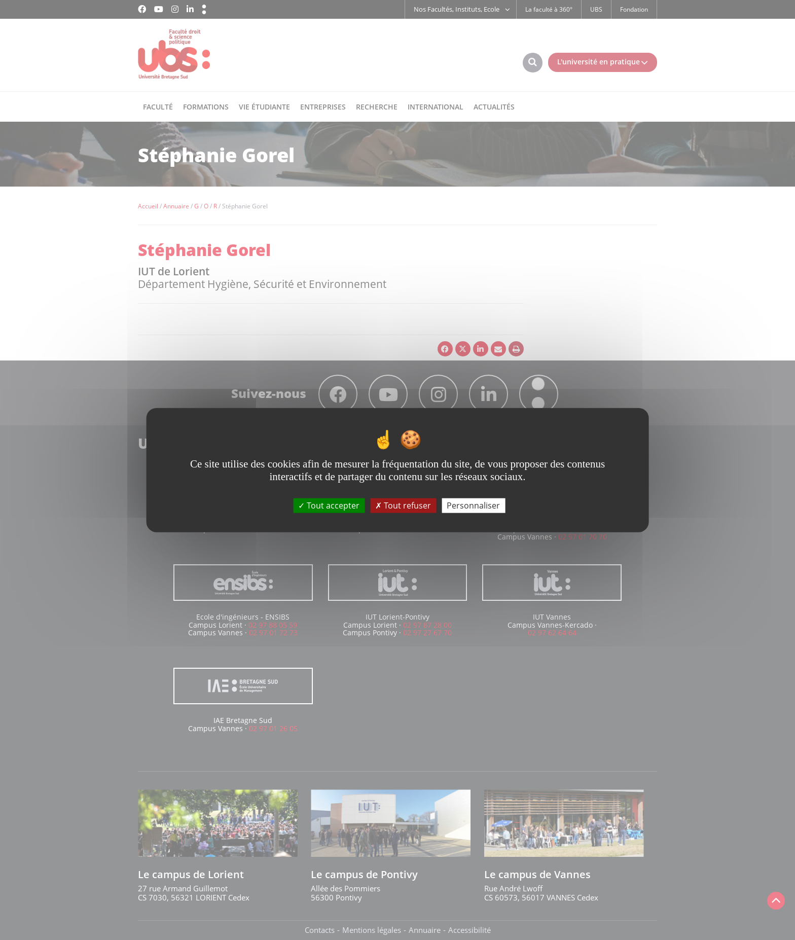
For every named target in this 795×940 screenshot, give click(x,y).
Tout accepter (328, 505)
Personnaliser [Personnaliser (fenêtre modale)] (473, 505)
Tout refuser (403, 505)
